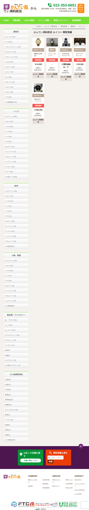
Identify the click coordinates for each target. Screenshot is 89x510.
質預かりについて (61, 20)
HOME (6, 20)
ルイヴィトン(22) (11, 260)
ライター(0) (9, 420)
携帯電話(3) (9, 399)
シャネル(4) (9, 126)
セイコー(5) (9, 72)
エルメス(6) (9, 121)
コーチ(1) (8, 211)
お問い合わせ (78, 479)
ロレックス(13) (10, 37)
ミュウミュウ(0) (10, 161)
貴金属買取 (76, 20)
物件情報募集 (46, 487)
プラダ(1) (8, 141)
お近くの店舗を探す (80, 489)
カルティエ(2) (9, 67)
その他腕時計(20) (11, 102)
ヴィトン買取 (44, 20)
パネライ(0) (9, 87)
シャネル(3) (9, 270)
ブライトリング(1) (11, 57)
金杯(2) (7, 350)
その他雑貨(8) (9, 306)
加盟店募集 (45, 483)
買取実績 (16, 20)
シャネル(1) (9, 201)
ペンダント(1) (9, 345)
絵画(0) (7, 425)
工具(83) (8, 389)
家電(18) (8, 394)
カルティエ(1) (9, 146)
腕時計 (73, 26)
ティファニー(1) (10, 151)
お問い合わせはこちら (80, 8)
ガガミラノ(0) (9, 82)
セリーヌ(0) (9, 172)
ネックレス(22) (10, 330)
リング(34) (8, 325)
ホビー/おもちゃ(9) (11, 410)
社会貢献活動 (46, 479)
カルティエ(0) (9, 221)
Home (39, 26)
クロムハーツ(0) (10, 156)
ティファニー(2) (10, 226)
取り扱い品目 (69, 487)
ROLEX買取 (29, 20)
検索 (50, 462)
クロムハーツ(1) (10, 296)
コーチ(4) (8, 136)
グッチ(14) (8, 131)
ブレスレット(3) (10, 340)
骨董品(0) (8, 405)
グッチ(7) (8, 275)
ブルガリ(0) (9, 62)
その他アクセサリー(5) (13, 365)
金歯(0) (7, 355)
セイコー (82, 26)
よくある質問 (78, 494)
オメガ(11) (8, 42)
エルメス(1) (9, 196)
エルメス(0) (9, 92)
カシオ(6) (8, 77)
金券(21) (8, 384)
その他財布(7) (9, 246)
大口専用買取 (69, 483)
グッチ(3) (8, 206)
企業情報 (30, 486)
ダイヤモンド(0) (10, 360)
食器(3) (7, 435)
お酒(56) (8, 379)
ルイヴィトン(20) (11, 191)
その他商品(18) (10, 440)
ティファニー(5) (10, 291)
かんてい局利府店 (50, 26)
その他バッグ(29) (11, 177)
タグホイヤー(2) (10, 52)
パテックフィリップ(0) (13, 47)
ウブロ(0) (8, 97)
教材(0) (7, 415)
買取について (69, 479)
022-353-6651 (61, 5)
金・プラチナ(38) (11, 320)
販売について (55, 486)
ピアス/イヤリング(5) (12, 335)
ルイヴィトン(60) (11, 116)
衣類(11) (8, 430)
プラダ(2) (8, 280)
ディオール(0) (9, 167)
